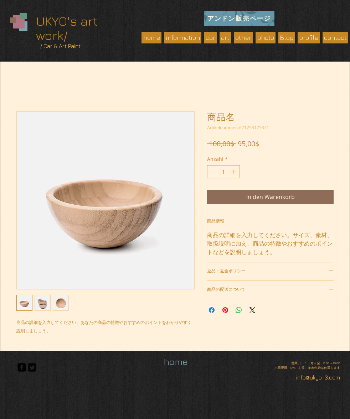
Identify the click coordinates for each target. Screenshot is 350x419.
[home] (176, 361)
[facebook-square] (21, 367)
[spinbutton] (223, 172)
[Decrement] (212, 172)
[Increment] (234, 172)
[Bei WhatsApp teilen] (239, 310)
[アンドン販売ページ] (239, 18)
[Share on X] (252, 310)
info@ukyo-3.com (318, 377)
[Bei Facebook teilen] (211, 310)
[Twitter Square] (32, 367)
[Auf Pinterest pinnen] (225, 310)
